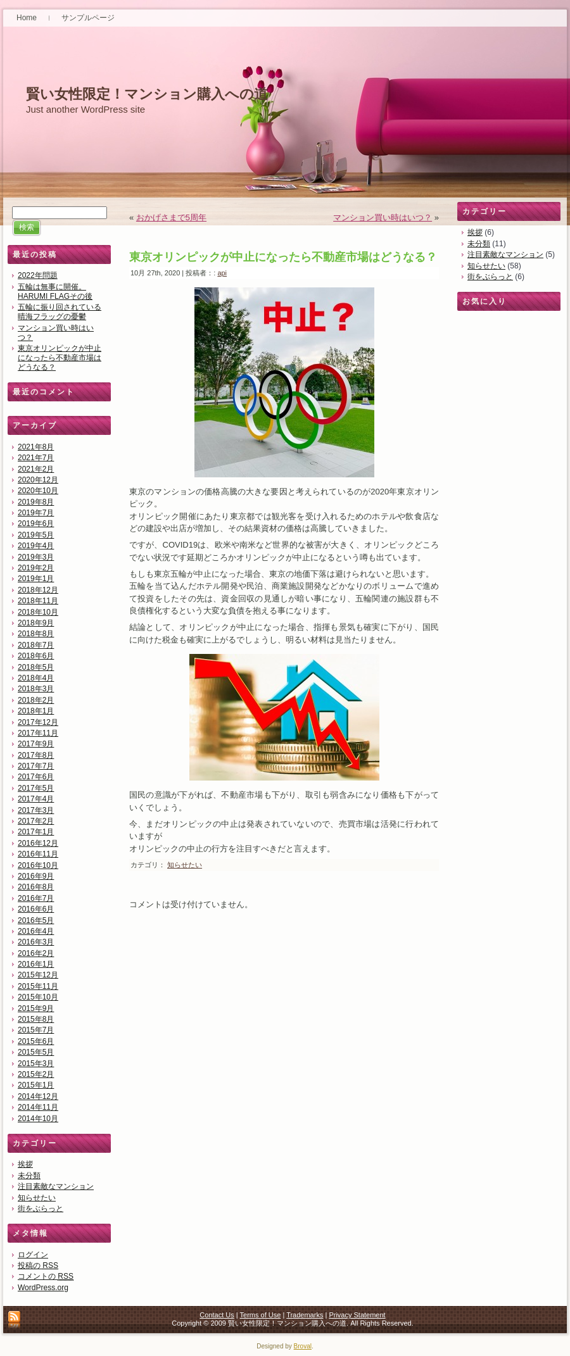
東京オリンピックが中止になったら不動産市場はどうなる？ (59, 358)
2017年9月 (36, 743)
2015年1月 (36, 1085)
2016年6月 (36, 909)
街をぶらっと (40, 1208)
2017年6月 (36, 776)
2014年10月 (38, 1118)
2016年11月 (38, 854)
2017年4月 (36, 798)
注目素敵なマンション (56, 1186)
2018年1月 (36, 710)
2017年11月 (38, 733)
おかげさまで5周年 (171, 217)
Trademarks (304, 1315)
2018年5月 (36, 667)
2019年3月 (36, 557)
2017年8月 (36, 755)
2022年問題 (38, 275)
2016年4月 (36, 931)
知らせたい (37, 1197)
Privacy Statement (357, 1315)
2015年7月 (36, 1030)
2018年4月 (36, 678)
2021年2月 (36, 469)
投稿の (38, 1265)
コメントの (45, 1276)
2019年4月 (36, 545)
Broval (303, 1346)
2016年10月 (38, 865)
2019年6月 (36, 523)
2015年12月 (38, 974)
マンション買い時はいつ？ (382, 217)
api (222, 273)
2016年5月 (36, 920)
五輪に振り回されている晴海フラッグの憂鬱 (59, 312)
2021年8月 (36, 447)
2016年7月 (36, 898)
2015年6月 (36, 1041)
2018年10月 (38, 612)
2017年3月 (36, 810)
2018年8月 (36, 633)
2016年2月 (36, 953)
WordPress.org (43, 1287)
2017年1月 (36, 831)
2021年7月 (36, 457)
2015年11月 (38, 986)
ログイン (33, 1254)
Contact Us (217, 1315)
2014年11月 (38, 1107)
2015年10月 (38, 997)
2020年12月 (38, 479)
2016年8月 (36, 886)
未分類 (29, 1175)
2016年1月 (36, 964)
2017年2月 (36, 821)
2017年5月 (36, 788)
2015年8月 (36, 1019)
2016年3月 (36, 942)
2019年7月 (36, 512)
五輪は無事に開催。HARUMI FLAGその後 (55, 291)
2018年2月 (36, 700)
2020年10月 (38, 490)
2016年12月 (38, 843)
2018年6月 (36, 655)
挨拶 (25, 1164)
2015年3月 (36, 1063)
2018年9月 (36, 622)
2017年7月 (36, 766)
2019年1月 (36, 578)
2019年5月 (36, 534)
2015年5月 (36, 1052)
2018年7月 (36, 645)
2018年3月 (36, 688)
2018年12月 (38, 590)
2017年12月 (38, 722)
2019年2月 (36, 567)
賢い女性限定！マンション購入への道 (147, 94)
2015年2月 (36, 1074)
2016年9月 (36, 876)
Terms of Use (260, 1315)
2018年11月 (38, 600)
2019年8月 (36, 502)
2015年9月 (36, 1008)
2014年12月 (38, 1096)
